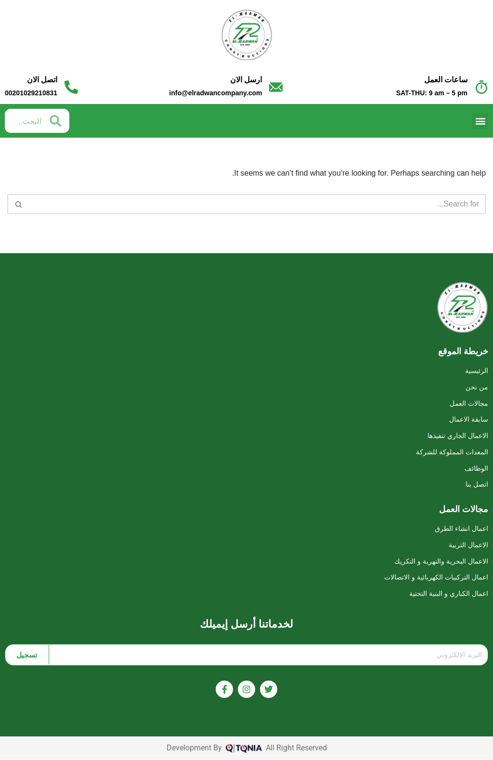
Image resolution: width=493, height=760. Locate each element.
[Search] (257, 204)
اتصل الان (42, 80)
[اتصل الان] (71, 87)
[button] (480, 121)
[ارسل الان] (276, 87)
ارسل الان (246, 80)
